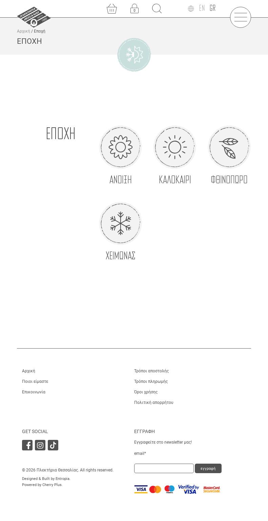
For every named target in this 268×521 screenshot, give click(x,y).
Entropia (62, 479)
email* (140, 453)
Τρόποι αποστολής (151, 371)
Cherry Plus (52, 485)
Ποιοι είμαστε (35, 381)
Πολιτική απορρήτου (153, 402)
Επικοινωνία (33, 392)
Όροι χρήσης (146, 392)
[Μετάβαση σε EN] (202, 8)
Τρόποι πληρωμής (151, 381)
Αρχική (23, 31)
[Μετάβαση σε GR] (212, 8)
